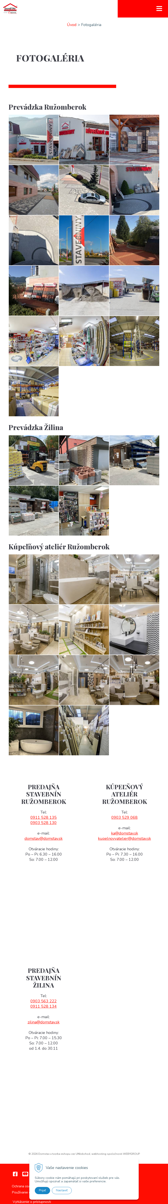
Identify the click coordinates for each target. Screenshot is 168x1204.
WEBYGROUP (131, 1154)
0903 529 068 (124, 817)
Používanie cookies (26, 1192)
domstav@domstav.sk (43, 838)
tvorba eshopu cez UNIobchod (71, 1154)
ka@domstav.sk (124, 833)
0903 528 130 (43, 822)
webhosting (98, 1154)
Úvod (72, 24)
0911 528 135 (43, 817)
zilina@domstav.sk (44, 1022)
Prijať (42, 1190)
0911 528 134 (43, 1006)
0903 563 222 (43, 1001)
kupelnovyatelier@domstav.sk (124, 838)
